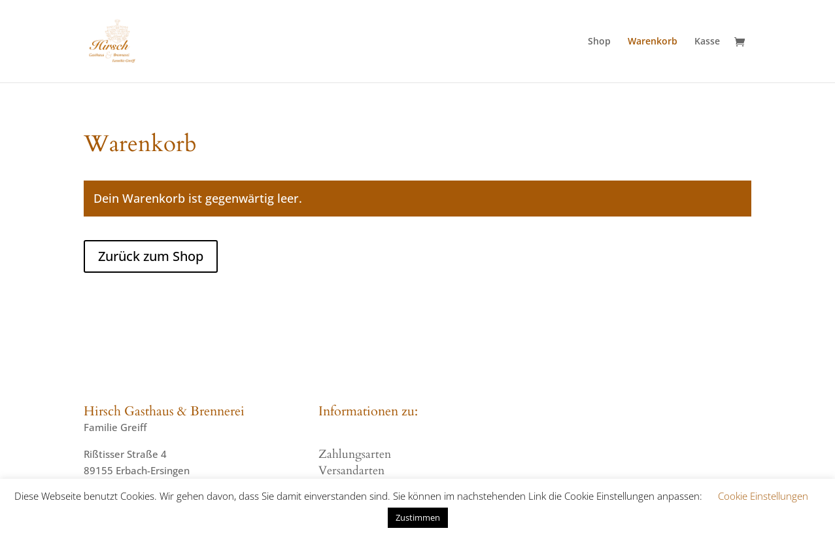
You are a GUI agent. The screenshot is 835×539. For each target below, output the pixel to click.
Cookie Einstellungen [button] (763, 495)
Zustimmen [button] (418, 517)
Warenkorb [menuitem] (652, 42)
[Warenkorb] (742, 42)
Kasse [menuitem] (707, 42)
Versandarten (351, 470)
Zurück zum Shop (150, 256)
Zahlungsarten (354, 454)
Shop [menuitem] (599, 42)
